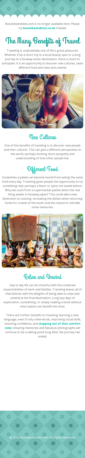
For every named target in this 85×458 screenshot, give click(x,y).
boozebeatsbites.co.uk (39, 28)
